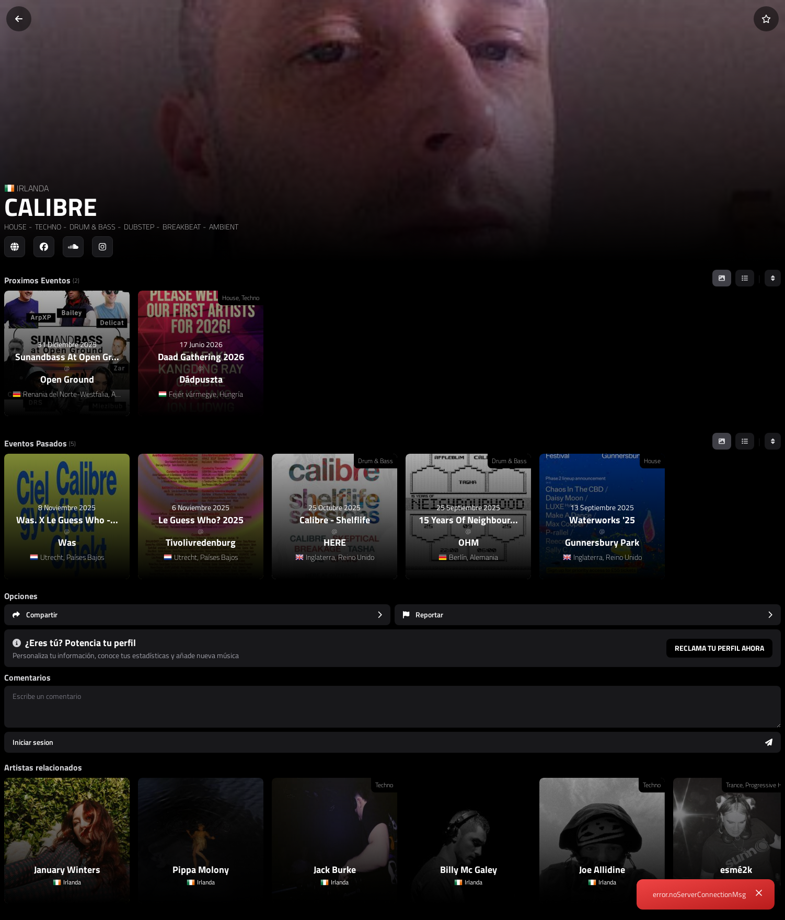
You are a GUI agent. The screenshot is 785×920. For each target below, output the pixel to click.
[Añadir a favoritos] (766, 18)
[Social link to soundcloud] (73, 246)
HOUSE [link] (15, 226)
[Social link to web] (14, 246)
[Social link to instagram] (102, 246)
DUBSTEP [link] (138, 226)
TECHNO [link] (47, 226)
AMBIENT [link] (222, 226)
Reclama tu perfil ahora (719, 647)
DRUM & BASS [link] (92, 226)
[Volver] (18, 18)
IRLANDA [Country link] (33, 188)
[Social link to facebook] (43, 246)
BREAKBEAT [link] (181, 226)
